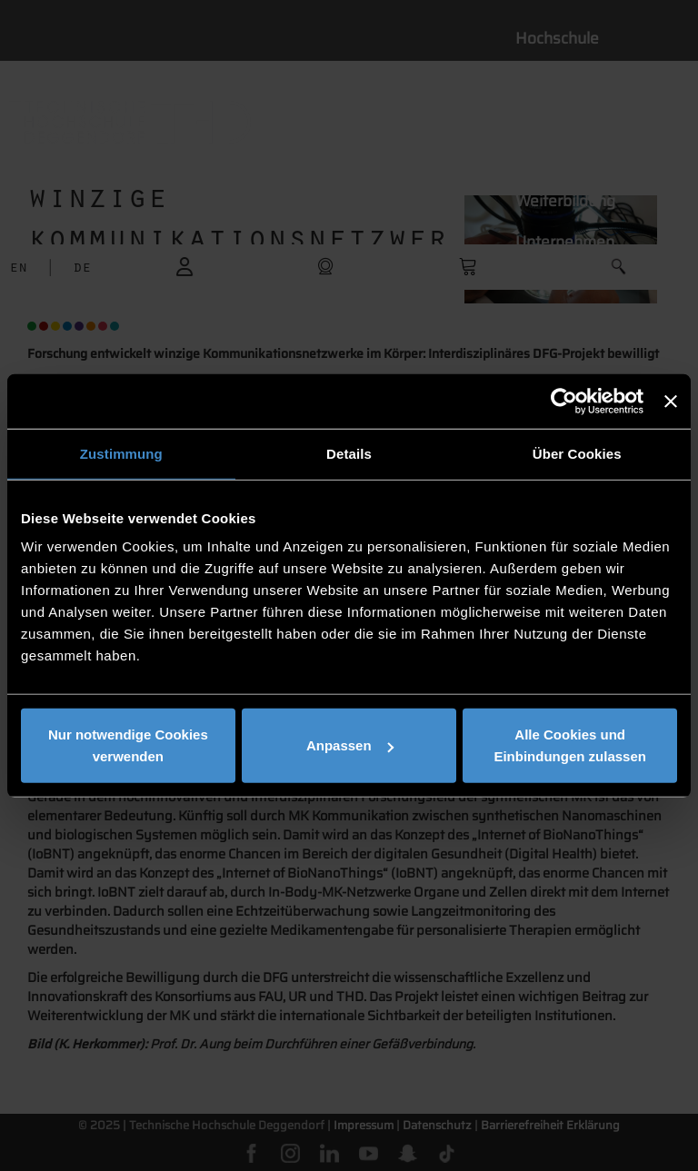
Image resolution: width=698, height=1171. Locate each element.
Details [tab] (349, 453)
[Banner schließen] (670, 400)
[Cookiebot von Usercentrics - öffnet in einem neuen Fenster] (563, 400)
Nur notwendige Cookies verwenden (128, 745)
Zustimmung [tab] (121, 453)
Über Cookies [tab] (577, 453)
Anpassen (350, 745)
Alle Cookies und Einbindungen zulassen (570, 745)
